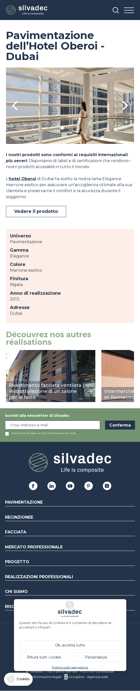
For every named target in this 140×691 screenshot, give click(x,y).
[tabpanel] (70, 106)
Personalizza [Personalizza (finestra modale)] (96, 657)
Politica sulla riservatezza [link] (70, 667)
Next (125, 105)
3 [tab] (78, 128)
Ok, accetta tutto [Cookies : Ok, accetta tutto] (70, 645)
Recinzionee (19, 517)
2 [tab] (70, 128)
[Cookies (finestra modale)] (18, 680)
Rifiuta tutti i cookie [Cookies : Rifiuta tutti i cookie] (44, 657)
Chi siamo (16, 591)
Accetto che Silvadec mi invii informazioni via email (43, 433)
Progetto (17, 561)
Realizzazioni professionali (39, 576)
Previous (15, 105)
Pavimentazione (24, 502)
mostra (13, 352)
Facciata (15, 532)
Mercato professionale (34, 547)
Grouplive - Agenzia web (88, 677)
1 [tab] (62, 128)
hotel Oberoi (22, 178)
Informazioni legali (46, 677)
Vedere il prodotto (36, 211)
